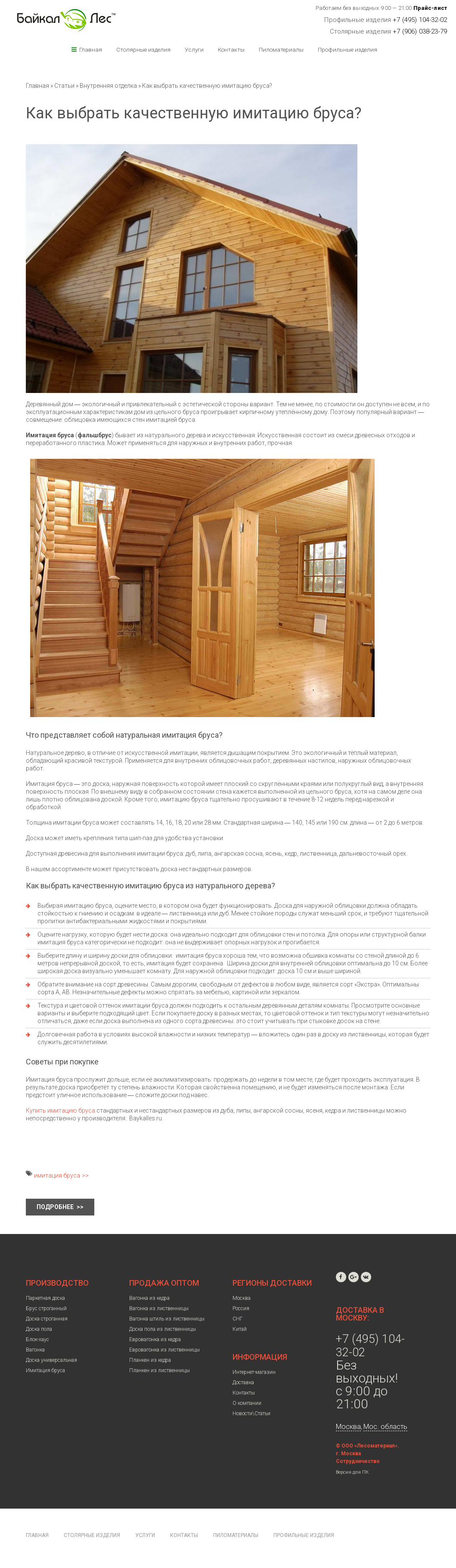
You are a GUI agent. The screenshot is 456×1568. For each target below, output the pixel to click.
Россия (241, 1308)
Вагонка (35, 1350)
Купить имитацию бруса (60, 1110)
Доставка (243, 1382)
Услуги (194, 49)
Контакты (231, 49)
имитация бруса (57, 1175)
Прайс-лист (430, 8)
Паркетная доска (45, 1298)
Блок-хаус (37, 1339)
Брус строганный (46, 1308)
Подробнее (56, 1206)
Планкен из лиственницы (159, 1370)
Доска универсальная (51, 1360)
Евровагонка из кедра (155, 1339)
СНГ (238, 1319)
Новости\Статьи (251, 1413)
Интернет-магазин (254, 1372)
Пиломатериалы (281, 49)
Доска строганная (47, 1319)
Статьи (64, 85)
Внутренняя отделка (108, 85)
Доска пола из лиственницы (162, 1329)
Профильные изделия (347, 49)
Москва (242, 1298)
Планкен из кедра (150, 1360)
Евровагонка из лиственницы (164, 1350)
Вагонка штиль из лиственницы (167, 1319)
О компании (247, 1403)
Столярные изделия (143, 49)
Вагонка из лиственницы (159, 1308)
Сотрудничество (358, 1461)
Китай (240, 1329)
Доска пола (39, 1329)
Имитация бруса (45, 1370)
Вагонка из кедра (149, 1298)
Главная (90, 49)
